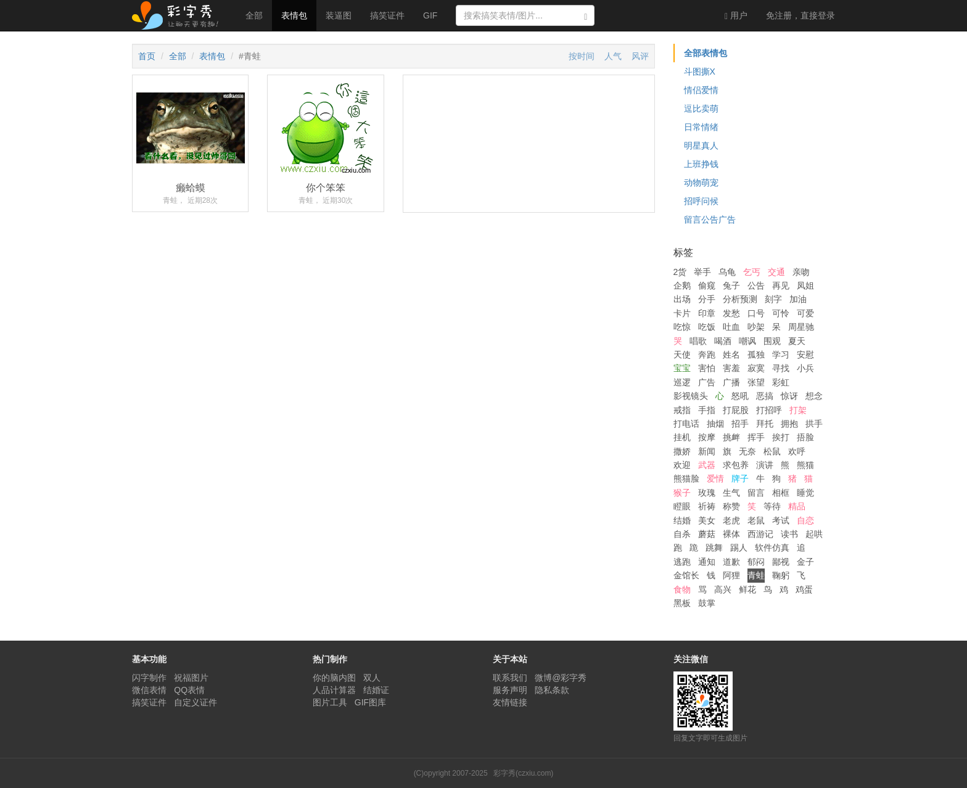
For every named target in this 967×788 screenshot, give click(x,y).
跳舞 (714, 547)
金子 (805, 562)
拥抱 (789, 424)
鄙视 (780, 562)
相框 (780, 493)
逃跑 (682, 562)
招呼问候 (701, 201)
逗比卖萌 (701, 108)
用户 (736, 15)
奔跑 (706, 354)
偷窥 (706, 285)
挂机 (682, 437)
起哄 (814, 534)
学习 (780, 354)
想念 (814, 396)
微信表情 (149, 690)
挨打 (780, 437)
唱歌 (698, 341)
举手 (702, 272)
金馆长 (686, 575)
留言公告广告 (710, 219)
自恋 (805, 520)
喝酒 (722, 341)
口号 (756, 313)
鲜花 (747, 589)
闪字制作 (149, 678)
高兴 (722, 589)
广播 (731, 382)
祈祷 (706, 506)
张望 (756, 382)
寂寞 (756, 368)
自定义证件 (195, 702)
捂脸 (805, 437)
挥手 (756, 437)
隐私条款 (552, 690)
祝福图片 (191, 678)
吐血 (731, 327)
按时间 (582, 56)
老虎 (731, 520)
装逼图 (339, 15)
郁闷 (756, 562)
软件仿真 (772, 547)
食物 (682, 589)
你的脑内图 (334, 678)
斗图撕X (699, 71)
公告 (756, 285)
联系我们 (510, 678)
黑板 (682, 603)
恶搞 (764, 396)
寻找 (780, 368)
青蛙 (756, 575)
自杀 (682, 534)
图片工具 (330, 702)
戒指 (682, 410)
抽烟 (715, 424)
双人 (372, 678)
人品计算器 (334, 690)
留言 (756, 493)
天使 (682, 354)
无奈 (747, 451)
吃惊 (682, 327)
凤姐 (805, 285)
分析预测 (740, 299)
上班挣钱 (701, 164)
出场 (682, 299)
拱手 (814, 424)
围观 (772, 341)
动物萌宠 (701, 182)
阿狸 (731, 575)
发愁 (731, 313)
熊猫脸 (686, 478)
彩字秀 (179, 15)
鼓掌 (706, 603)
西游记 (760, 534)
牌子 (740, 478)
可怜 (780, 313)
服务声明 (510, 690)
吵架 (756, 327)
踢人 (738, 547)
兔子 (731, 285)
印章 (706, 313)
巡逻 (682, 382)
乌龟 (727, 272)
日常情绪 (701, 127)
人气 (613, 56)
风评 (640, 56)
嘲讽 (747, 341)
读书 (789, 534)
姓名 (731, 354)
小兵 (805, 368)
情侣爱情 (701, 90)
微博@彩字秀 (560, 678)
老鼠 (756, 520)
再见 (780, 285)
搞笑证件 (387, 15)
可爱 (805, 313)
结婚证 (376, 690)
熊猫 (805, 465)
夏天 (796, 341)
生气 (731, 493)
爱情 (715, 478)
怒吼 (740, 396)
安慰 (805, 354)
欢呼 (796, 451)
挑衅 (731, 437)
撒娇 (682, 451)
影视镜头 (690, 396)
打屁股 (736, 410)
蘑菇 (706, 534)
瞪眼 (682, 506)
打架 (798, 410)
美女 (706, 520)
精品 (796, 506)
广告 (706, 382)
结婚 (682, 520)
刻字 (773, 299)
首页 (146, 56)
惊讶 (789, 396)
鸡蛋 (804, 589)
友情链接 (510, 702)
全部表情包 (705, 53)
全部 (254, 15)
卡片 (682, 313)
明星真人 (701, 145)
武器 (706, 465)
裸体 (731, 534)
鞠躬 (780, 575)
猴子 (682, 493)
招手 (740, 424)
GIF (430, 15)
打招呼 (769, 410)
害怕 (706, 368)
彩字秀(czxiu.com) (523, 773)
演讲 (764, 465)
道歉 (731, 562)
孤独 (756, 354)
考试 (780, 520)
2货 (680, 272)
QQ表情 (189, 690)
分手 (706, 299)
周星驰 (801, 327)
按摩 (706, 437)
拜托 (764, 424)
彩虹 (780, 382)
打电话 (686, 424)
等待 (772, 506)
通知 (706, 562)
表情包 (294, 15)
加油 (798, 299)
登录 (800, 15)
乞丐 (751, 272)
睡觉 (805, 493)
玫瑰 (706, 493)
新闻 (706, 451)
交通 (776, 272)
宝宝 (682, 368)
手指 (706, 410)
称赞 (731, 506)
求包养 (736, 465)
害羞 (731, 368)
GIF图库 (370, 702)
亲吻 (801, 272)
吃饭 (706, 327)
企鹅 (682, 285)
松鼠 (772, 451)
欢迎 (682, 465)
